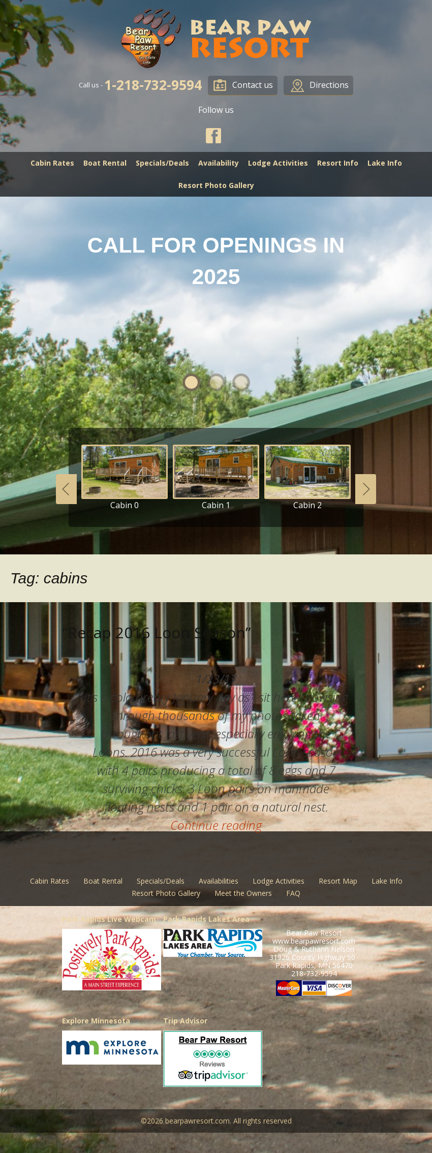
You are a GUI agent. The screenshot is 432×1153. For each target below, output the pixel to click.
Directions (329, 84)
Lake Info (384, 163)
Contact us (252, 84)
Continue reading (216, 825)
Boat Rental (105, 163)
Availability (218, 163)
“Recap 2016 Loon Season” (157, 632)
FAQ (293, 893)
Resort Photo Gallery (216, 185)
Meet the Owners (243, 893)
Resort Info (337, 163)
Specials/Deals (162, 163)
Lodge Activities (278, 163)
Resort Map (338, 881)
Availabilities (218, 881)
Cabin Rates (52, 163)
